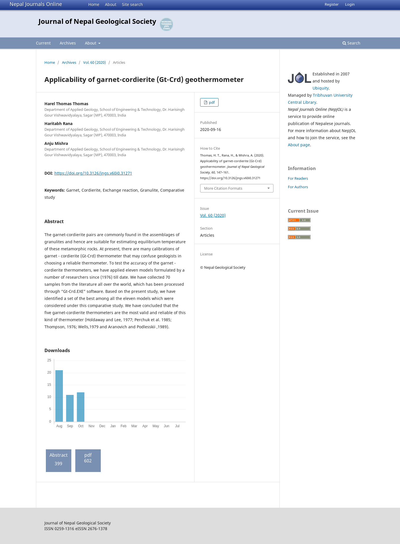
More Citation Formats (223, 188)
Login (350, 4)
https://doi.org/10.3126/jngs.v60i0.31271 (93, 173)
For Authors (298, 186)
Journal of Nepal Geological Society (97, 21)
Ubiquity (321, 88)
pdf (211, 102)
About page (299, 144)
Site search (132, 4)
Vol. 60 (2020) (94, 62)
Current (43, 43)
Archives (68, 43)
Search (351, 43)
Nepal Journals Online (36, 4)
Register (332, 4)
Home (93, 4)
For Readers (298, 178)
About (110, 4)
